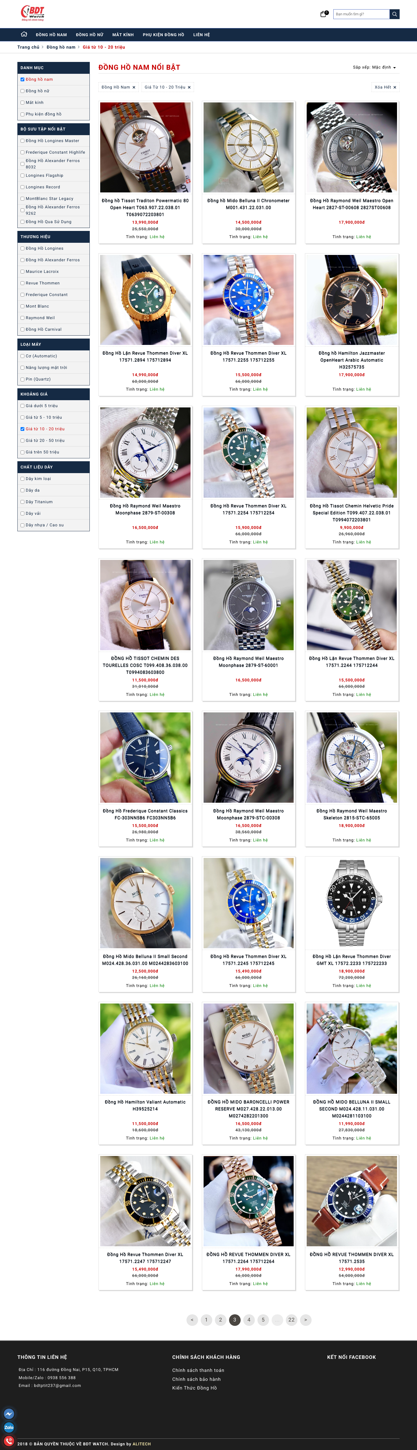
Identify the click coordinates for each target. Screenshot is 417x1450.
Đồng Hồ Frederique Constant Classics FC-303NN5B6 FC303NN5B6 (145, 814)
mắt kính (123, 35)
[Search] (395, 14)
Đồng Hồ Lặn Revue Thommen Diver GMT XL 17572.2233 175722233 (352, 960)
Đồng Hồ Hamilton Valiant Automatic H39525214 (145, 1105)
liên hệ (201, 35)
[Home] (24, 34)
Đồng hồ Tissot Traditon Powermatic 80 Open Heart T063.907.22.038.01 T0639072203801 (145, 207)
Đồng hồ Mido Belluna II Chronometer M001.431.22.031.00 (248, 204)
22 (291, 1320)
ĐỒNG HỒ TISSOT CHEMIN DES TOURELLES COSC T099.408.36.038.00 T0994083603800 (145, 665)
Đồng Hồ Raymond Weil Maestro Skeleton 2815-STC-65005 (352, 814)
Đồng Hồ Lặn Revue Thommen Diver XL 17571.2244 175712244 (352, 662)
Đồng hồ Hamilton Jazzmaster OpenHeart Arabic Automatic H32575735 (352, 360)
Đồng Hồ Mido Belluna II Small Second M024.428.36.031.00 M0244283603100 (145, 960)
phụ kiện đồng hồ (163, 35)
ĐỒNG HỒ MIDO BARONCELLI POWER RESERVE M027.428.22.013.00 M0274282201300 (248, 1108)
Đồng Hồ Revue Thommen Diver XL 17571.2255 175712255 (249, 356)
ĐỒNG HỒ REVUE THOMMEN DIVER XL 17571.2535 (352, 1258)
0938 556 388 (61, 1378)
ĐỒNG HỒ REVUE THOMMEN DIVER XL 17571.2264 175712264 (248, 1258)
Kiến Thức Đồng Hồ (194, 1388)
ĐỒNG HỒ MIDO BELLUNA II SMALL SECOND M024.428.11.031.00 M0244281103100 (351, 1108)
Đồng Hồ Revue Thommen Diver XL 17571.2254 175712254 (249, 509)
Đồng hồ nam (61, 47)
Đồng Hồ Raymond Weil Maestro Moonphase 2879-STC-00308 (248, 814)
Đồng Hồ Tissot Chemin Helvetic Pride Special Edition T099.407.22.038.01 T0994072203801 (352, 512)
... (277, 1320)
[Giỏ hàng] (323, 14)
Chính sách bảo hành (196, 1379)
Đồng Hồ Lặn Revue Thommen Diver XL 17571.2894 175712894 (145, 356)
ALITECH (142, 1444)
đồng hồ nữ (90, 35)
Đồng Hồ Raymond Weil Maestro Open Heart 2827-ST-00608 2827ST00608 (352, 204)
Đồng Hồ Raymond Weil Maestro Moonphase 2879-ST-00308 (145, 509)
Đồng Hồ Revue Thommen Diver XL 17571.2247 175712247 (145, 1258)
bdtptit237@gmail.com (57, 1385)
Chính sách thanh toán (198, 1370)
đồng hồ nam (51, 35)
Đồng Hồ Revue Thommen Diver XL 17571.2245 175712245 (249, 960)
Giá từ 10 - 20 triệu (104, 47)
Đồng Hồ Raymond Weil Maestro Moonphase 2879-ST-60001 (248, 662)
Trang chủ (28, 47)
